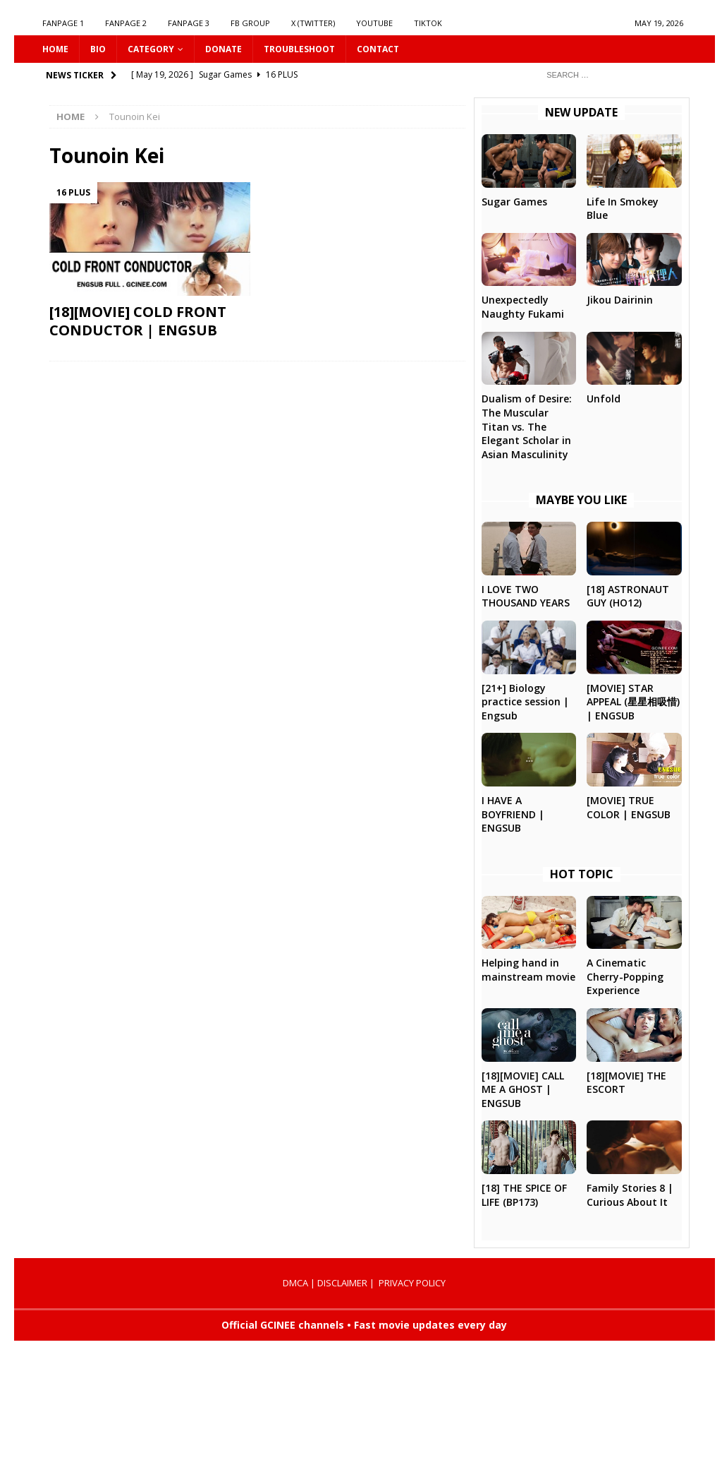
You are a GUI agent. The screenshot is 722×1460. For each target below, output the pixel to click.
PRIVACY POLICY (412, 1282)
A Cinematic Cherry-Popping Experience (625, 976)
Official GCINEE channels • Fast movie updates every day (364, 1325)
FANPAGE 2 (126, 23)
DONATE (223, 49)
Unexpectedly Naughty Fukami (523, 307)
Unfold (603, 398)
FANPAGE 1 (63, 23)
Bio (98, 49)
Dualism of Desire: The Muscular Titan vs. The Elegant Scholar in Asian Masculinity (527, 426)
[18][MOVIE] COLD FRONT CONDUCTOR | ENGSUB (137, 321)
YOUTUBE (374, 23)
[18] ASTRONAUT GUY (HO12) (628, 596)
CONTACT (378, 49)
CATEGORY (151, 49)
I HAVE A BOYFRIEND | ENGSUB (513, 814)
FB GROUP (250, 23)
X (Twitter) (313, 23)
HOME (55, 49)
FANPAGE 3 (188, 23)
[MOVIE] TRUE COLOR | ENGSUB (629, 807)
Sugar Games (514, 201)
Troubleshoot (299, 49)
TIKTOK (428, 23)
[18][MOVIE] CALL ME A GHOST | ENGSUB (523, 1089)
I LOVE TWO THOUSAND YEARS (526, 596)
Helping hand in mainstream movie (528, 969)
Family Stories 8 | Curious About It (630, 1195)
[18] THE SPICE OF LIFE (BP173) (524, 1195)
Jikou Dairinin (620, 299)
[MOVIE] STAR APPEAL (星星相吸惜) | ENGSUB (633, 701)
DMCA (295, 1282)
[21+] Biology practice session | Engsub (525, 701)
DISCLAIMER (342, 1282)
